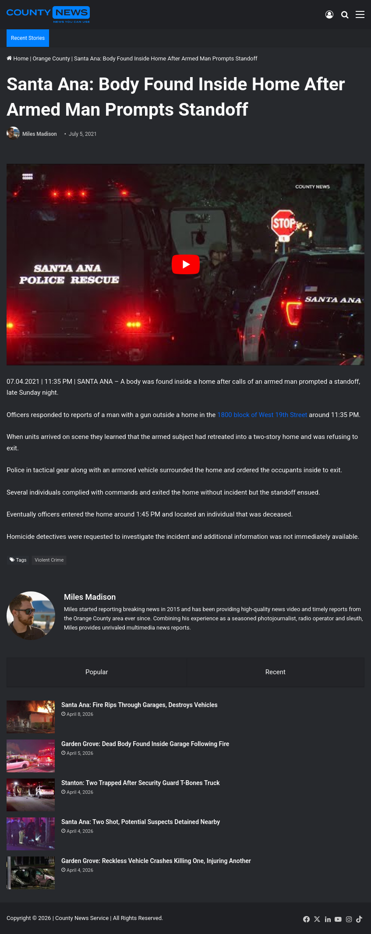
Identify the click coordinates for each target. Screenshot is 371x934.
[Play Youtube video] (185, 264)
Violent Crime (49, 560)
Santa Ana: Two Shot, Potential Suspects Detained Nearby (140, 821)
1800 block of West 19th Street (262, 415)
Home (17, 58)
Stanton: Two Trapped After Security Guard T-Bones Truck (140, 782)
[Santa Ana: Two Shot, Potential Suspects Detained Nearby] (31, 833)
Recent (275, 672)
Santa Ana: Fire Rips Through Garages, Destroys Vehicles (139, 704)
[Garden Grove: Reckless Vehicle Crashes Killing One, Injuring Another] (31, 872)
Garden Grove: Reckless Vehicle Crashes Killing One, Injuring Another (156, 860)
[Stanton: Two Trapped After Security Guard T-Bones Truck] (31, 794)
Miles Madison (39, 134)
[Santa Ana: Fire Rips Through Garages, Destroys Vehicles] (31, 716)
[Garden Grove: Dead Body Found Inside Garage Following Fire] (31, 755)
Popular (96, 672)
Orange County (51, 58)
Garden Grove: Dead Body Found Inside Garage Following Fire (145, 743)
